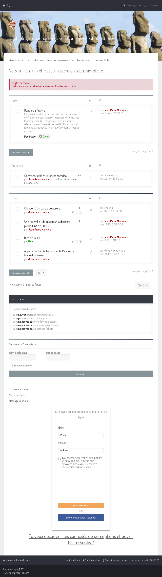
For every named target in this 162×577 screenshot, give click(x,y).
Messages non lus (18, 400)
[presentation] (83, 485)
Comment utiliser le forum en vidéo (45, 175)
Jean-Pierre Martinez (115, 109)
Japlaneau (109, 175)
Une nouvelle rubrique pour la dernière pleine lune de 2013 (47, 223)
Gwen (44, 136)
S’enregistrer (30, 343)
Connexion (14, 343)
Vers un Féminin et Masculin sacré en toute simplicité (56, 70)
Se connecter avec (81, 517)
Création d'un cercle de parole (42, 208)
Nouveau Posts (17, 394)
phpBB (18, 569)
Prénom (62, 442)
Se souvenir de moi (22, 365)
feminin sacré (32, 237)
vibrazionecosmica (113, 250)
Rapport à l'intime (34, 110)
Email (61, 427)
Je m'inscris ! (81, 505)
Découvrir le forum (19, 388)
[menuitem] (6, 5)
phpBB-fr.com (21, 572)
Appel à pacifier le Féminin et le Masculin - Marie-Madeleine (49, 252)
